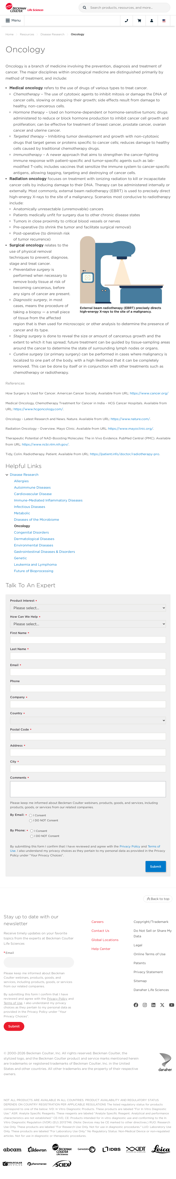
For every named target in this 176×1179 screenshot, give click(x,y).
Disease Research (52, 34)
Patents (140, 963)
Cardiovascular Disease (33, 494)
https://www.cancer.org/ (149, 393)
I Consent (39, 815)
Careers (97, 922)
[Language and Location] (164, 20)
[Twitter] (162, 1006)
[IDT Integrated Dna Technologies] (136, 1150)
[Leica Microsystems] (161, 1150)
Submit (155, 866)
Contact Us (100, 931)
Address (17, 746)
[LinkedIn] (153, 1006)
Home (10, 34)
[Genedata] (87, 1150)
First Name (19, 633)
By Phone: (19, 831)
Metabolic (22, 513)
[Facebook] (136, 1006)
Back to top (157, 899)
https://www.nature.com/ (130, 419)
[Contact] (126, 20)
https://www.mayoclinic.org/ (130, 428)
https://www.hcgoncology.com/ (38, 409)
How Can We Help (25, 617)
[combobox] (124, 7)
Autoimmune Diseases (32, 487)
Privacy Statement (148, 972)
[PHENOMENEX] (37, 1165)
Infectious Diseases (29, 507)
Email (15, 665)
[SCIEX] (62, 1165)
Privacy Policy (130, 846)
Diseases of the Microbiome (36, 519)
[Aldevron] (37, 1150)
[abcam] (12, 1150)
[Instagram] (145, 1006)
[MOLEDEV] (12, 1164)
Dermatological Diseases (34, 539)
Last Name (19, 649)
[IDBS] (111, 1150)
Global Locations (104, 940)
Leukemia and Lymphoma (35, 564)
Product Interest (23, 601)
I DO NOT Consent (45, 820)
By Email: (18, 815)
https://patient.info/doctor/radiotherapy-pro (124, 454)
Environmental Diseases (33, 545)
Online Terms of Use (149, 954)
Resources (27, 34)
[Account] (152, 20)
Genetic (20, 558)
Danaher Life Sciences (151, 990)
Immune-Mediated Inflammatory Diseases (48, 500)
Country (17, 713)
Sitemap (140, 981)
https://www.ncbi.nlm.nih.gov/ (45, 444)
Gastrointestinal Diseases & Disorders (44, 552)
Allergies (21, 481)
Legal (138, 945)
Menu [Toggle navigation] (13, 20)
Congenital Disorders (31, 532)
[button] (84, 7)
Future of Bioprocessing (33, 571)
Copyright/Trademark (151, 922)
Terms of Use (13, 1003)
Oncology (22, 526)
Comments (19, 778)
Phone (15, 681)
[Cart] (139, 20)
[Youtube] (171, 1006)
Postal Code (20, 730)
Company (18, 697)
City (14, 762)
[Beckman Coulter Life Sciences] (62, 1150)
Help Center (100, 949)
